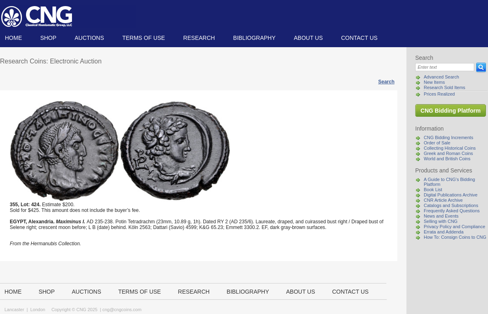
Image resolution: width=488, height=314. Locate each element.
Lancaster (14, 309)
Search (386, 82)
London (37, 309)
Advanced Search (441, 76)
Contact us (359, 38)
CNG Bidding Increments (448, 137)
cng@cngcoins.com (122, 309)
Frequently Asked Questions (452, 210)
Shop (48, 38)
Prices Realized (439, 94)
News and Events (441, 216)
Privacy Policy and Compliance (454, 226)
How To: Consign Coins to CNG (455, 237)
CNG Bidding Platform (450, 110)
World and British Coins (447, 158)
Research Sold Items (444, 87)
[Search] (444, 67)
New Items (434, 82)
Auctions (89, 38)
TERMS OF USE (143, 38)
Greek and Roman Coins (448, 153)
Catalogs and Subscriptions (451, 205)
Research (199, 38)
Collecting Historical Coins (450, 148)
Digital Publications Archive (450, 194)
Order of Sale (437, 142)
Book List (433, 189)
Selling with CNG (441, 221)
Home (13, 38)
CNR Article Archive (443, 200)
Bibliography (254, 38)
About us (308, 38)
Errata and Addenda (444, 231)
